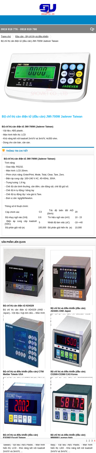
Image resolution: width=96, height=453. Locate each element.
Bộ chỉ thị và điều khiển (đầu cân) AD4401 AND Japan (67, 309)
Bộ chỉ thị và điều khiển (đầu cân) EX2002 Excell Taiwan (20, 436)
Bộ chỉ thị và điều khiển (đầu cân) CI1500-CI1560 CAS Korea (67, 373)
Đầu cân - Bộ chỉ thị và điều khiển (31, 36)
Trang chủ (6, 36)
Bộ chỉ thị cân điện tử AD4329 (18, 305)
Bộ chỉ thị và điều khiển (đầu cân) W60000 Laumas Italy (67, 436)
